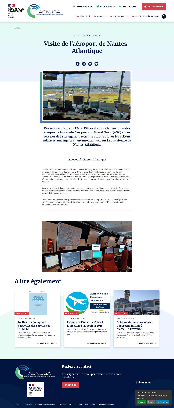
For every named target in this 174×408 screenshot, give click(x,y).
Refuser (151, 402)
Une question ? (130, 6)
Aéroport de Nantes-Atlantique (87, 159)
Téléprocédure (84, 6)
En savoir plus (163, 402)
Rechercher (163, 16)
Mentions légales (66, 404)
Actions (101, 16)
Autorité (85, 16)
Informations (120, 16)
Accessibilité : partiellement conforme (99, 404)
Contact (19, 404)
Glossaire (28, 404)
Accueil (17, 28)
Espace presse (107, 6)
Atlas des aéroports (146, 16)
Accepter (141, 402)
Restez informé (155, 6)
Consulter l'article (45, 343)
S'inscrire (70, 385)
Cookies (79, 404)
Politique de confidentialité (46, 404)
